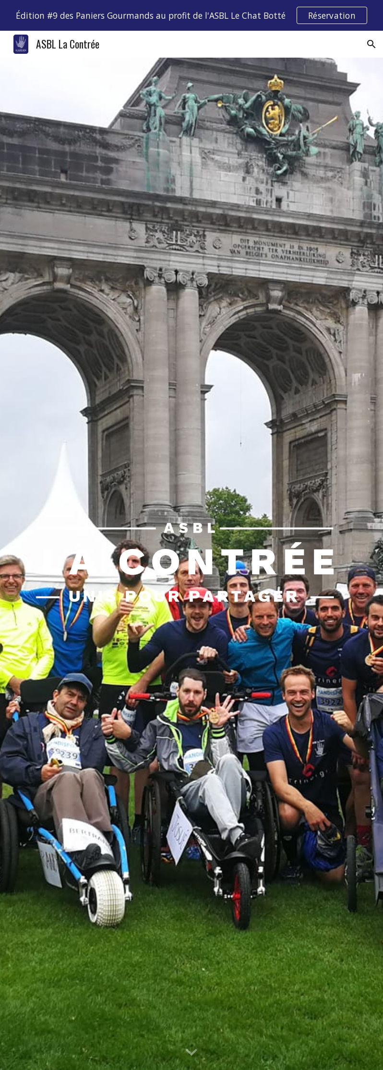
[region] (191, 15)
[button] (371, 44)
